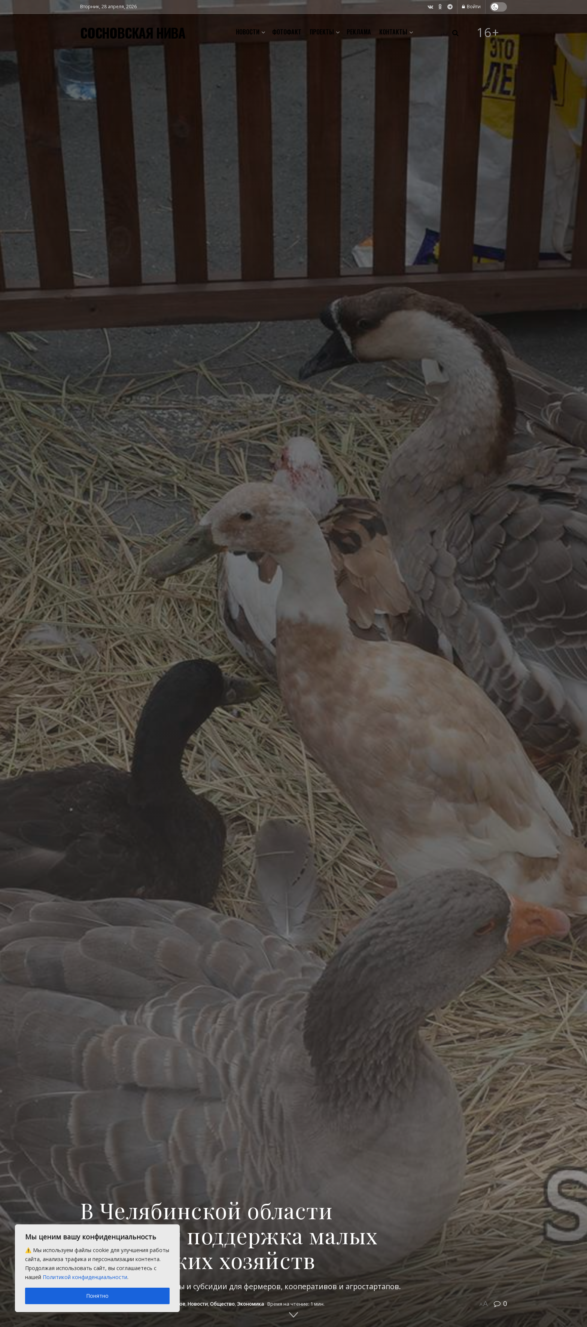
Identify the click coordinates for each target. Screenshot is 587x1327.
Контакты (393, 31)
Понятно (97, 1295)
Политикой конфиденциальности (85, 1277)
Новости (247, 31)
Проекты (322, 31)
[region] (97, 1268)
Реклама (359, 31)
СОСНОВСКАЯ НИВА (132, 32)
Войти (471, 6)
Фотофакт (286, 31)
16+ (488, 32)
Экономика (250, 1303)
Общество (222, 1303)
